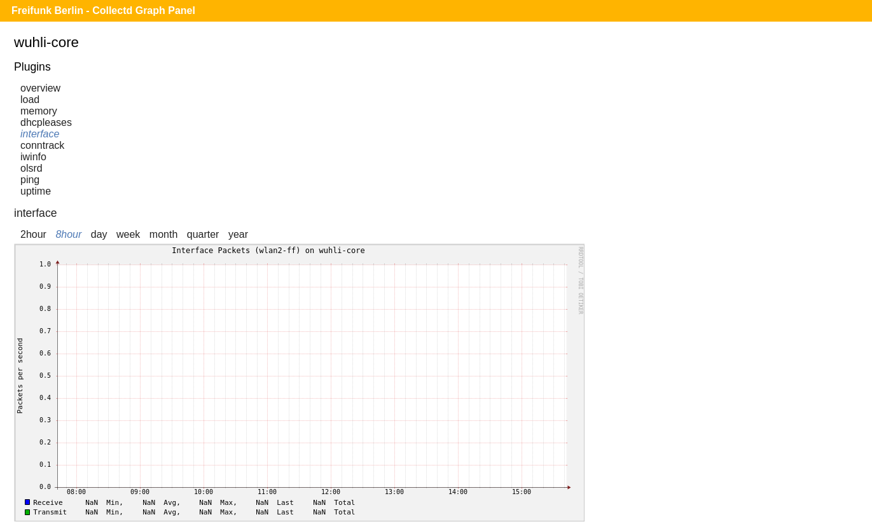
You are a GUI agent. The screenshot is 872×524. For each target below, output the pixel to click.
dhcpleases (46, 122)
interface (39, 133)
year (238, 234)
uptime (35, 191)
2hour (33, 234)
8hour (68, 234)
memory (38, 111)
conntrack (42, 145)
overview (40, 88)
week (128, 234)
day (99, 234)
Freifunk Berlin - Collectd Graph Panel (103, 10)
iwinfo (33, 156)
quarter (203, 234)
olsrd (31, 168)
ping (29, 179)
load (29, 99)
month (163, 234)
